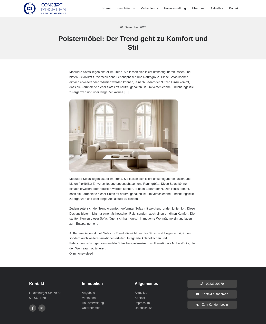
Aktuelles (217, 8)
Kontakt (234, 8)
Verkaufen (150, 8)
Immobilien (126, 8)
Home (106, 8)
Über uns (198, 8)
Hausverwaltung (175, 8)
